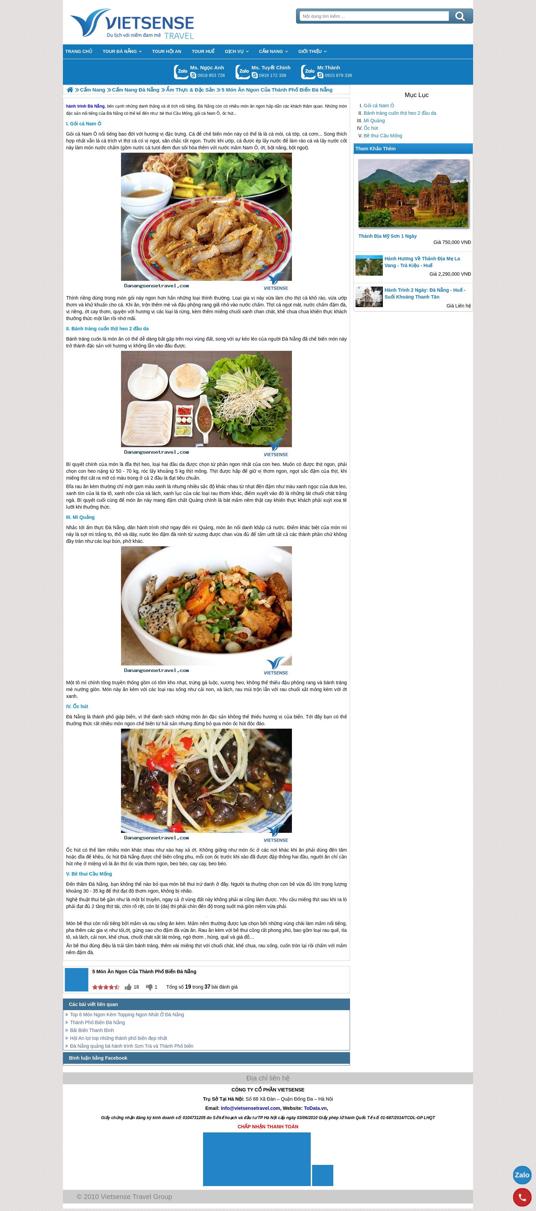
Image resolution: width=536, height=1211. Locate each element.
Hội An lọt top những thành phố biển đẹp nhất (118, 1038)
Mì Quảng (374, 120)
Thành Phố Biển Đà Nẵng (97, 1022)
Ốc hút (371, 128)
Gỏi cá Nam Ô (379, 105)
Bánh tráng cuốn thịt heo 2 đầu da (400, 113)
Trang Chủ (149, 22)
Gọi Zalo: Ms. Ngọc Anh (181, 72)
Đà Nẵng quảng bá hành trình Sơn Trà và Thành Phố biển (131, 1046)
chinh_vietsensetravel (254, 75)
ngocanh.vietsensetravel (193, 75)
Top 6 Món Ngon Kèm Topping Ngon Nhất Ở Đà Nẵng (127, 1014)
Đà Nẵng (291, 339)
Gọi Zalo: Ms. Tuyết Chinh (243, 72)
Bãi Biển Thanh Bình (92, 1030)
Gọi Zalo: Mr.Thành (308, 72)
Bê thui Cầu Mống (383, 135)
